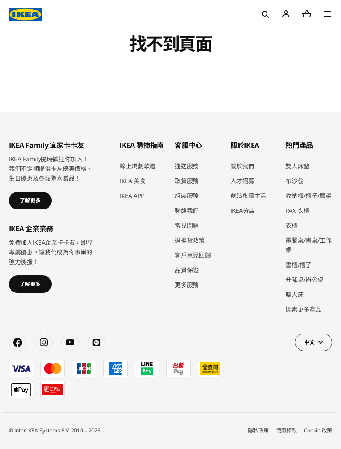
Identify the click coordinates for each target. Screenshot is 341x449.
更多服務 (187, 285)
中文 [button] (309, 342)
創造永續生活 (248, 195)
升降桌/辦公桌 (304, 279)
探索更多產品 (303, 309)
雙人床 (294, 294)
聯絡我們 (187, 210)
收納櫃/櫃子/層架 (308, 195)
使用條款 (286, 430)
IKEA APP (132, 195)
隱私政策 (258, 430)
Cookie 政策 (318, 430)
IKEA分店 (242, 210)
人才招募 (242, 181)
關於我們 (242, 166)
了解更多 (30, 200)
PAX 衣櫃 (297, 210)
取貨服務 (187, 181)
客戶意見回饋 (193, 255)
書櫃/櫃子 (298, 265)
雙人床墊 (297, 166)
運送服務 (187, 166)
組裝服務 (187, 195)
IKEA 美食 (133, 181)
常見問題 (187, 225)
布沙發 (294, 181)
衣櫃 (291, 225)
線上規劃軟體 (137, 166)
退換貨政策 (189, 240)
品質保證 (187, 270)
